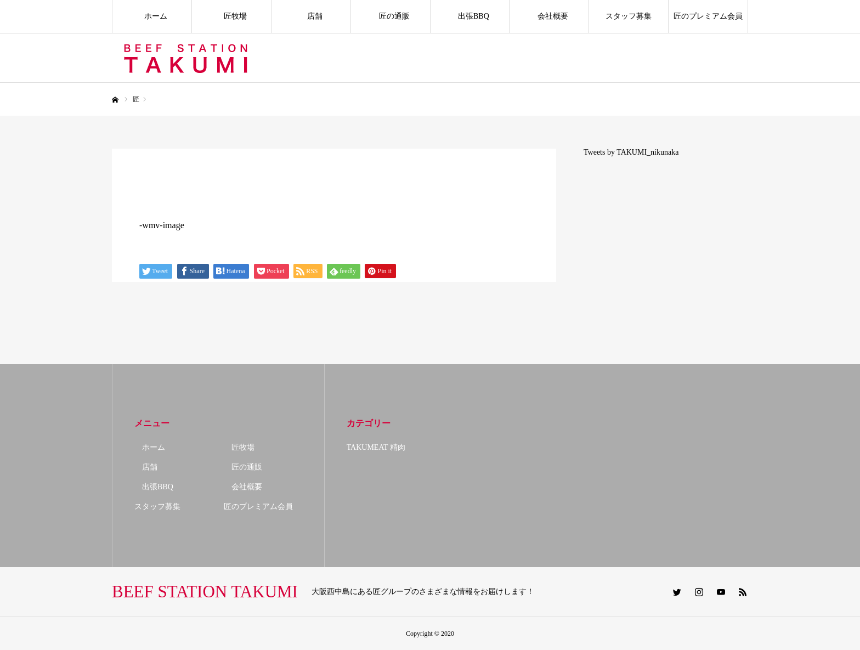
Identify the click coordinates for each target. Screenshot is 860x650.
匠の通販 (390, 16)
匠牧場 (231, 16)
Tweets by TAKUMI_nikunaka (631, 152)
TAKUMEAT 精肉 (376, 447)
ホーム (152, 16)
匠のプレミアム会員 (708, 16)
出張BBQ (469, 16)
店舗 (310, 16)
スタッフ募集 (629, 16)
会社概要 (549, 16)
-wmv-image (161, 225)
